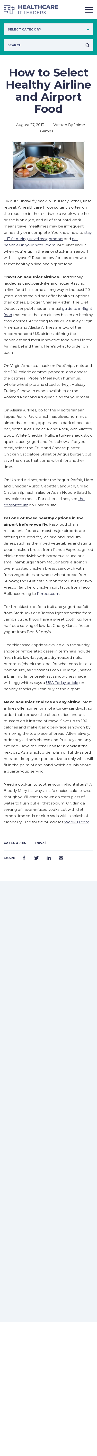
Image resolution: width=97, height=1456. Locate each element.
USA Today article (62, 682)
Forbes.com (48, 593)
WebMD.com (76, 822)
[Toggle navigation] (87, 9)
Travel (40, 843)
